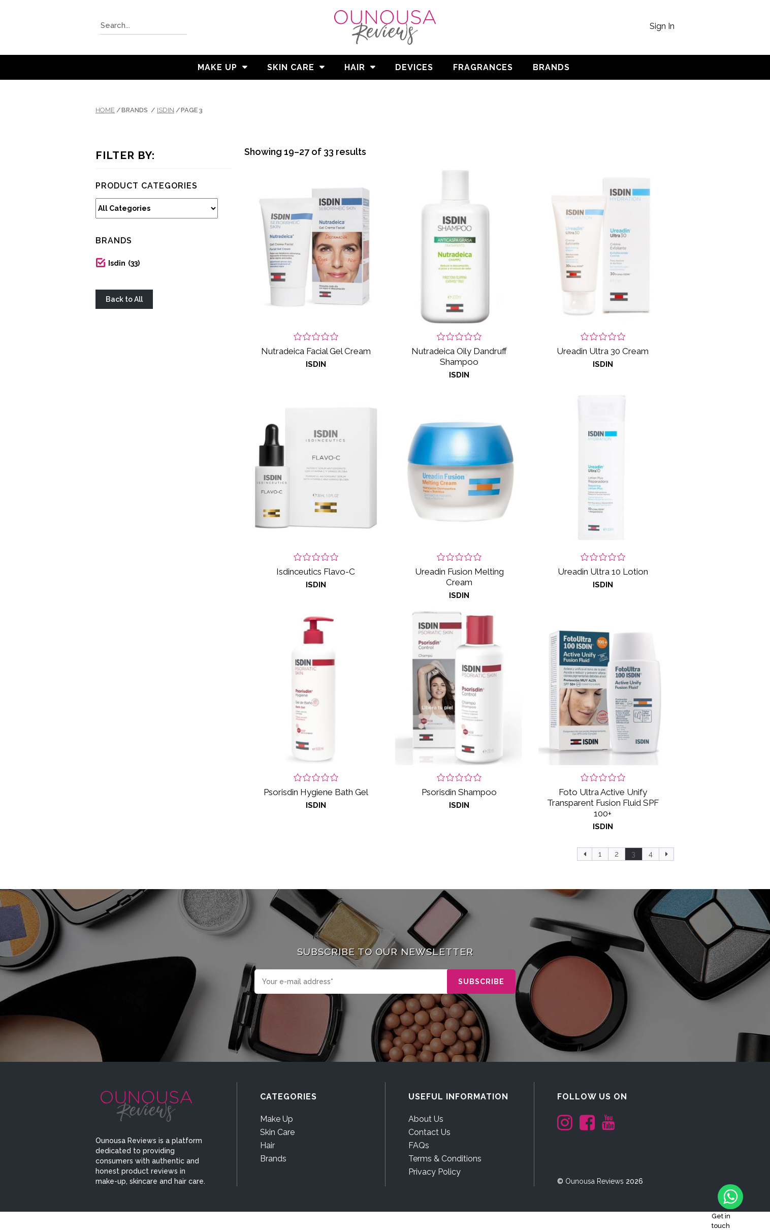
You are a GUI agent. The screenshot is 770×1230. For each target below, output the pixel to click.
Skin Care (290, 67)
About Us (425, 1119)
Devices (414, 67)
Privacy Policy (434, 1172)
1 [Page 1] (599, 854)
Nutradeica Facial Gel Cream (316, 351)
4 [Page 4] (651, 854)
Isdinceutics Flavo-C (315, 571)
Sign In (662, 26)
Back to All (124, 299)
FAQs (418, 1145)
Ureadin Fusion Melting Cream (459, 576)
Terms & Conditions (445, 1158)
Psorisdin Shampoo (459, 792)
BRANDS (551, 67)
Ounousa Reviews (594, 1181)
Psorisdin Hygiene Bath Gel (316, 792)
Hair (354, 67)
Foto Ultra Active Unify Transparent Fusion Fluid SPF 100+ (603, 802)
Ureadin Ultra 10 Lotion (603, 571)
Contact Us (429, 1132)
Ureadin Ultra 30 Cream (603, 351)
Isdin (165, 110)
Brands (273, 1158)
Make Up (217, 67)
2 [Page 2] (617, 854)
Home (105, 110)
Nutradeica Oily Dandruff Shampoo (459, 356)
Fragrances (483, 67)
